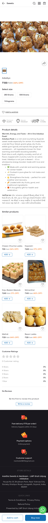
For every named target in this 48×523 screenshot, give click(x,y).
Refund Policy (24, 504)
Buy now (35, 518)
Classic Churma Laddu (12, 246)
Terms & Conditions (17, 500)
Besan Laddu (30, 334)
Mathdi (5, 334)
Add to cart (12, 518)
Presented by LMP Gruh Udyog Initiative (24, 508)
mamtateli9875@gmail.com (24, 461)
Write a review (24, 404)
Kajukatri (29, 246)
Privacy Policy (33, 500)
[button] (4, 70)
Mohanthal (30, 290)
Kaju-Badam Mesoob (11, 290)
